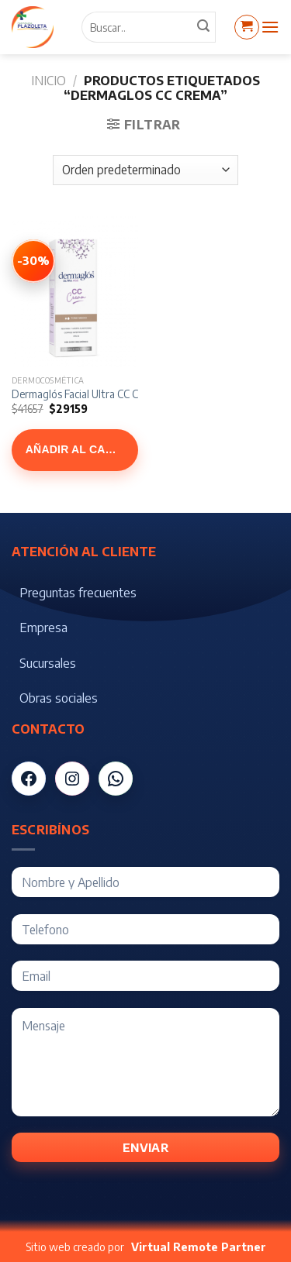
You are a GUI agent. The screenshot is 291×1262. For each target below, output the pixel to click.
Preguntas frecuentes (78, 592)
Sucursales (47, 663)
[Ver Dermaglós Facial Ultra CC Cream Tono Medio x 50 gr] (33, 261)
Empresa (43, 627)
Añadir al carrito (82, 449)
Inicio (48, 80)
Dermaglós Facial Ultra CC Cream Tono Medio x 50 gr (133, 394)
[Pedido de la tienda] (145, 170)
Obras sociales (58, 698)
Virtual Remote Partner (198, 1246)
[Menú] (270, 27)
